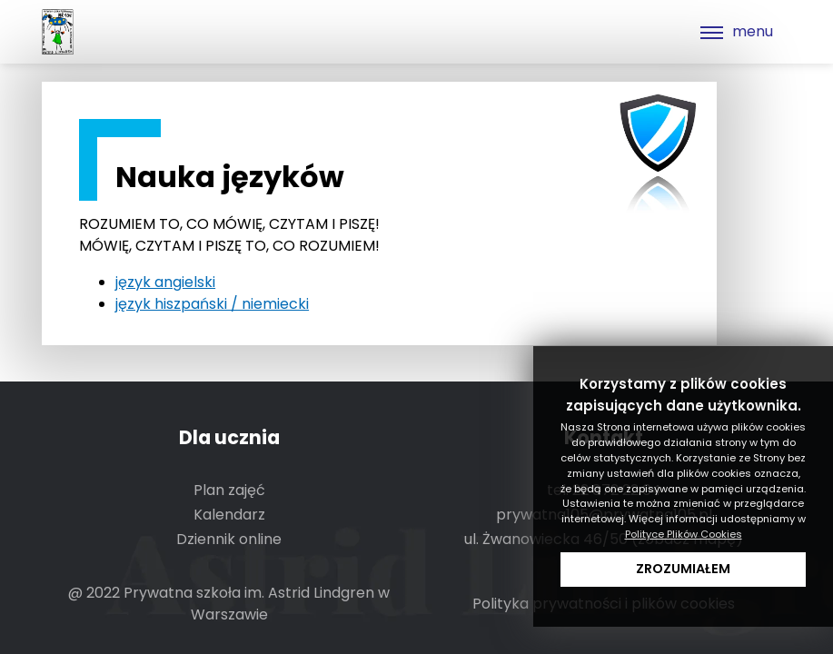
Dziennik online (229, 539)
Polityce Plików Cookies (683, 534)
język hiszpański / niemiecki (212, 303)
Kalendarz (229, 514)
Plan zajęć (229, 490)
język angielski (165, 282)
